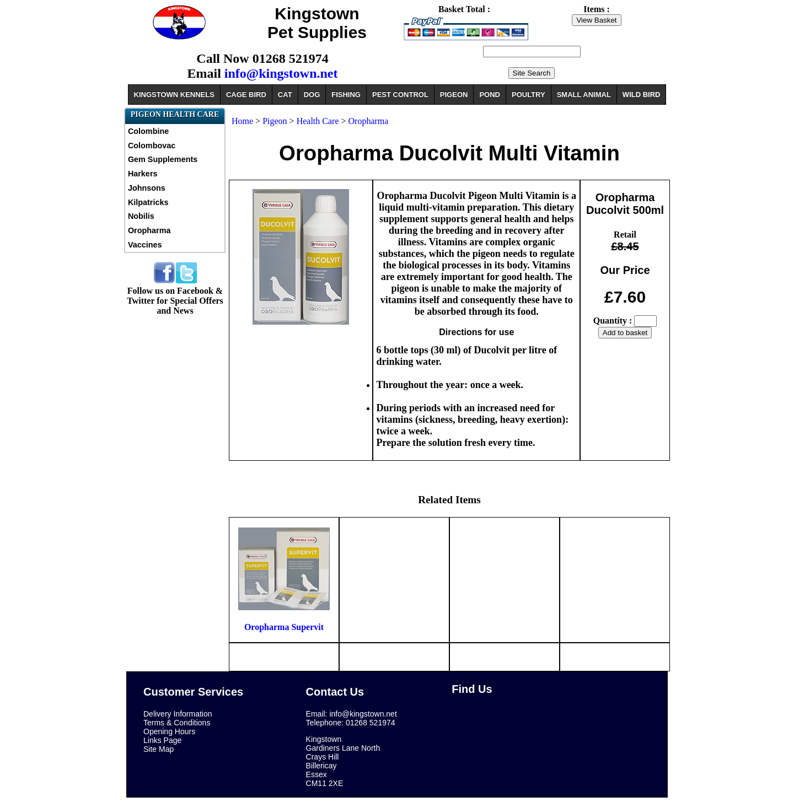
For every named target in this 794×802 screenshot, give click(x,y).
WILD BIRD (642, 94)
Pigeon (274, 121)
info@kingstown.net (281, 73)
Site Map (158, 749)
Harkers (143, 173)
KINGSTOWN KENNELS (174, 94)
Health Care (318, 121)
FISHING (346, 94)
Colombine (148, 131)
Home (242, 121)
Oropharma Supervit (284, 627)
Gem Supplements (162, 159)
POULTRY (528, 94)
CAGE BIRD (246, 94)
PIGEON (454, 94)
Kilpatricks (148, 202)
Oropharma (149, 230)
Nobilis (141, 216)
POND (489, 94)
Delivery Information (177, 713)
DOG (312, 94)
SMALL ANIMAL (584, 94)
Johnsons (146, 188)
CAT (285, 94)
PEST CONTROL (400, 94)
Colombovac (151, 145)
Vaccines (145, 244)
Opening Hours (169, 731)
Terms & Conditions (176, 722)
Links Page (162, 740)
